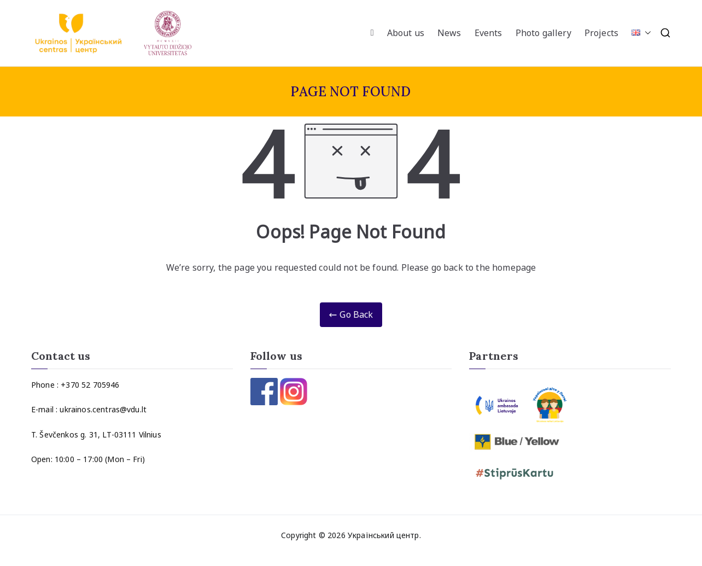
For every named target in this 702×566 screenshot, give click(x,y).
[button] (645, 33)
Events (488, 33)
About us (405, 33)
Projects (601, 33)
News (449, 33)
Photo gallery (543, 33)
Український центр (383, 535)
